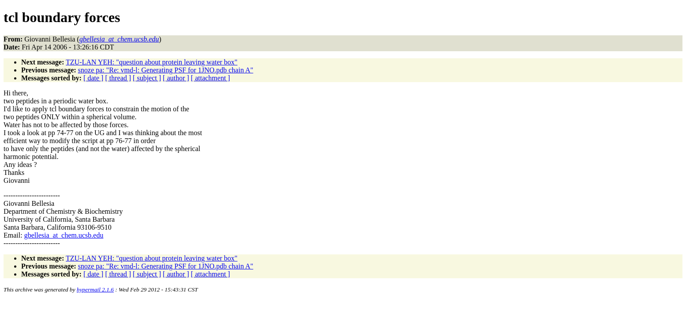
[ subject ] (147, 78)
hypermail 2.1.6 (95, 289)
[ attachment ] (210, 78)
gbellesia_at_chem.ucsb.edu (64, 235)
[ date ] (93, 78)
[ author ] (176, 78)
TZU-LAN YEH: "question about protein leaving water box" (151, 62)
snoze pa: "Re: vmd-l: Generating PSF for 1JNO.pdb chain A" (165, 70)
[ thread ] (118, 78)
